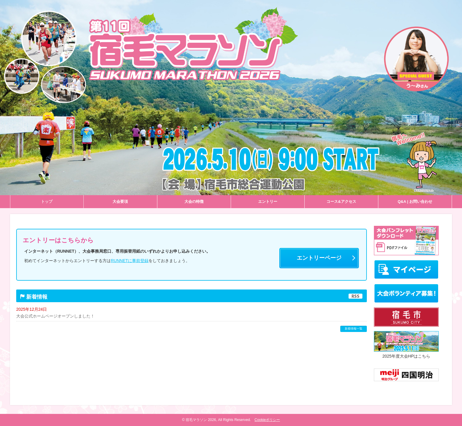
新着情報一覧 (353, 328)
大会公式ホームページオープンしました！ (55, 316)
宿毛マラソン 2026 (201, 420)
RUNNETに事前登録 (129, 260)
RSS (355, 296)
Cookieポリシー (267, 420)
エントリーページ (319, 258)
